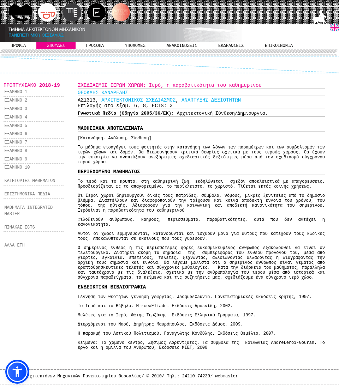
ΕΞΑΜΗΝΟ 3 (15, 109)
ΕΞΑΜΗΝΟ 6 (15, 134)
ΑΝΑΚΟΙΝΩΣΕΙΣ (182, 45)
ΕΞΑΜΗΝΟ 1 (15, 92)
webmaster (226, 376)
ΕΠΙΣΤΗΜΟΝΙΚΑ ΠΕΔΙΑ (27, 194)
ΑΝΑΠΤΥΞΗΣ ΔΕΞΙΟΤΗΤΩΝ (211, 100)
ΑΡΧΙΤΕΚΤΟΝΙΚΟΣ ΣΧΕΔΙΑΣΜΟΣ (138, 100)
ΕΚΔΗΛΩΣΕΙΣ (231, 45)
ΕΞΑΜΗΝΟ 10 (17, 167)
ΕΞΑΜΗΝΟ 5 (15, 125)
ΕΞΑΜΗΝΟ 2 (15, 100)
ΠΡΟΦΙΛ (18, 45)
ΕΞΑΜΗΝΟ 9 (15, 159)
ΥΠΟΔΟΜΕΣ (135, 45)
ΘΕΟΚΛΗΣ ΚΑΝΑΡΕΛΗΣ (103, 93)
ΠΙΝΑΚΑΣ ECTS (19, 227)
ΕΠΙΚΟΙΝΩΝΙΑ (279, 45)
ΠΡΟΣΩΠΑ (95, 45)
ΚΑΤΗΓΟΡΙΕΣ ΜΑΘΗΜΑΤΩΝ (29, 180)
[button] (17, 371)
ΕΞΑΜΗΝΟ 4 (15, 117)
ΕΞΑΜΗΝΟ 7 (15, 142)
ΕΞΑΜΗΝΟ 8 (15, 150)
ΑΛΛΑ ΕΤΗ (14, 245)
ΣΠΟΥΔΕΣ (56, 45)
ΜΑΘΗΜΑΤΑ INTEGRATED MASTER (28, 211)
